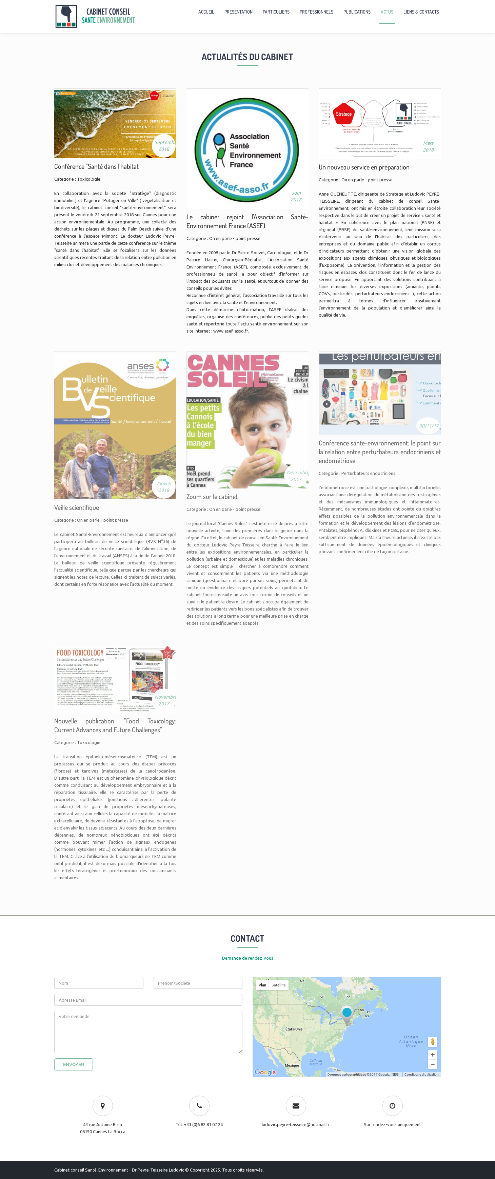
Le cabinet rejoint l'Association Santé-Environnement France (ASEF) (247, 221)
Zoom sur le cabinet (212, 496)
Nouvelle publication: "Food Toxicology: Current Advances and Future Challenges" (115, 725)
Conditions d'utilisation (421, 1074)
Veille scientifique (76, 507)
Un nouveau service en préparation (364, 166)
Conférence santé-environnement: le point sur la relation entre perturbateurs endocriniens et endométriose (380, 451)
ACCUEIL (206, 12)
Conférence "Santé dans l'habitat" (97, 166)
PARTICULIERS (276, 12)
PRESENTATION (238, 12)
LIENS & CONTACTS (421, 12)
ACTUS (387, 12)
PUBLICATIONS (357, 12)
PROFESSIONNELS (316, 12)
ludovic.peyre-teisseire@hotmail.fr (296, 1124)
